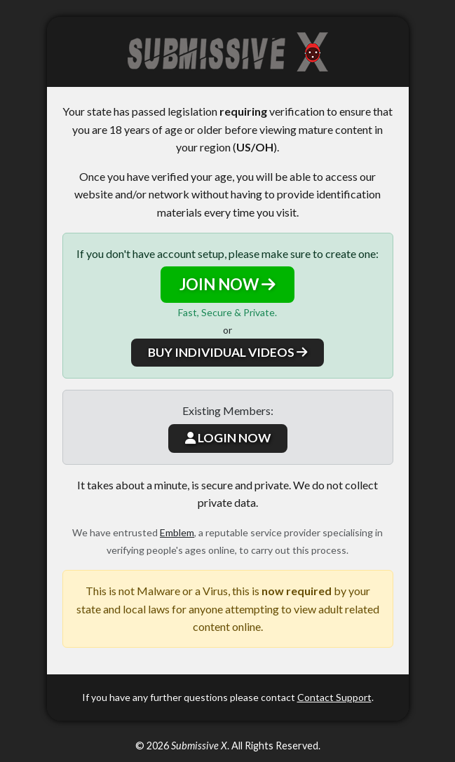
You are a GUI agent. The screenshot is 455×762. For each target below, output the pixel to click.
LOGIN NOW (228, 437)
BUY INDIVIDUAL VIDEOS (227, 352)
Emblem (177, 532)
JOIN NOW (227, 284)
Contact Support (334, 697)
